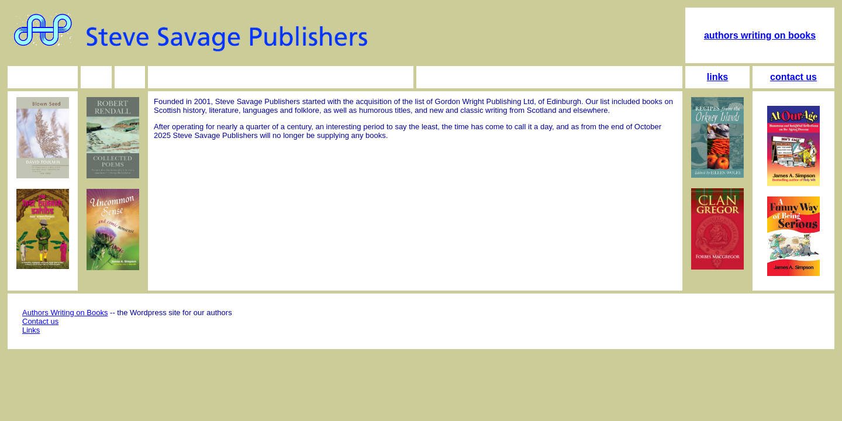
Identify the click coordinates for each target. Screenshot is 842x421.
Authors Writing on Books (65, 312)
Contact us (40, 321)
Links (31, 330)
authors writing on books (760, 35)
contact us (793, 77)
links (717, 77)
